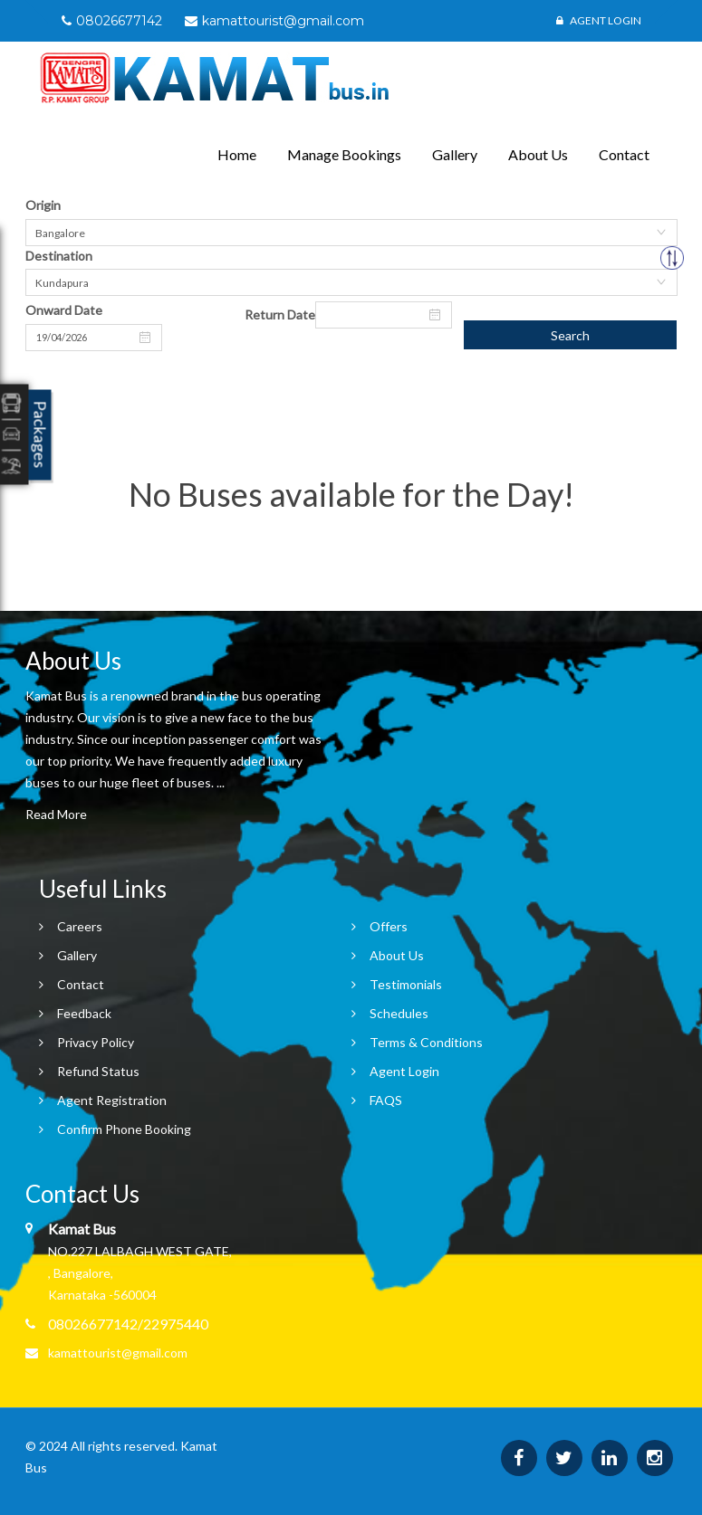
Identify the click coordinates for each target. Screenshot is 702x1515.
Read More (56, 814)
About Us (538, 154)
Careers (79, 926)
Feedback (84, 1013)
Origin (43, 205)
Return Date (280, 314)
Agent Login (598, 20)
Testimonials (406, 984)
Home (236, 154)
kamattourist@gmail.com (118, 1352)
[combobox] (351, 232)
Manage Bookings (344, 154)
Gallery (454, 154)
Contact (624, 154)
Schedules (399, 1013)
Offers (389, 926)
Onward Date (63, 310)
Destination (58, 255)
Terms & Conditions (426, 1042)
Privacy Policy (95, 1042)
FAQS (386, 1100)
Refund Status (98, 1071)
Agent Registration (112, 1100)
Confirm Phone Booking (124, 1129)
